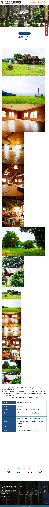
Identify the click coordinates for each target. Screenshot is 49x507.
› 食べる (20, 490)
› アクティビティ (28, 492)
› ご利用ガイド (38, 486)
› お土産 (20, 494)
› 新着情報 (37, 494)
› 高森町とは (28, 486)
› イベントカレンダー (29, 495)
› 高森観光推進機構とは (29, 489)
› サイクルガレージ (29, 499)
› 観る (19, 488)
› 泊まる (20, 492)
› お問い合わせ (38, 492)
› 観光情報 (20, 486)
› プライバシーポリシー (38, 489)
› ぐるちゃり (28, 497)
